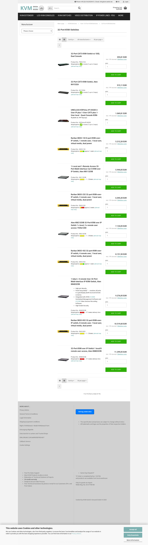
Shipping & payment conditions (30, 422)
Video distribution (84, 15)
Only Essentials (133, 535)
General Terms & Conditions (29, 414)
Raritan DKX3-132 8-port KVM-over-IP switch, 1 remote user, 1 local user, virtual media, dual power (86, 140)
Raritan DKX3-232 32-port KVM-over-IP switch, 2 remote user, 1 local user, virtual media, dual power (86, 197)
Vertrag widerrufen (85, 412)
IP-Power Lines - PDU (105, 15)
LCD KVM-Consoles (45, 15)
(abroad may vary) (76, 66)
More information (133, 540)
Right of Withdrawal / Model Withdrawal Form (34, 426)
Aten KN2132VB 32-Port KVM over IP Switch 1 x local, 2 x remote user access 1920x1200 (86, 225)
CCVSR (78, 301)
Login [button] (125, 2)
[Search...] (50, 8)
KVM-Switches (64, 15)
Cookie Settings (25, 445)
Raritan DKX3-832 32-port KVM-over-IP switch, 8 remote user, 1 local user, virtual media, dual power (86, 323)
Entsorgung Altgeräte (26, 429)
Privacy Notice (76, 533)
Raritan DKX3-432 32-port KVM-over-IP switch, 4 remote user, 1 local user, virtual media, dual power (86, 253)
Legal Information (25, 418)
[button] (117, 1)
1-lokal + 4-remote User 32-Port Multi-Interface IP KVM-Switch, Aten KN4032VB (86, 281)
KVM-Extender (26, 15)
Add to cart (116, 75)
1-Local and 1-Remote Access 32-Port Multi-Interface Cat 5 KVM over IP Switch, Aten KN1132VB (86, 169)
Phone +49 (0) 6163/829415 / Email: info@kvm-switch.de (93, 2)
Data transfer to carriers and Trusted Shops (34, 433)
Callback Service (25, 441)
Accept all (133, 529)
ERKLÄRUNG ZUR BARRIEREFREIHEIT (32, 437)
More (120, 15)
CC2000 (92, 297)
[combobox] (71, 39)
